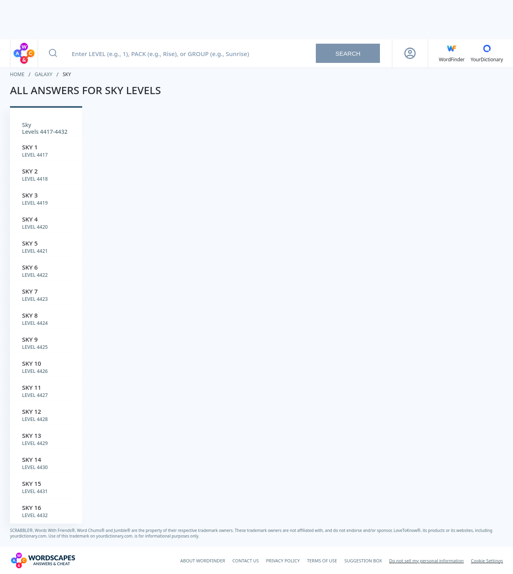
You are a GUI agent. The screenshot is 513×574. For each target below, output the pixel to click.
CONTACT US (245, 561)
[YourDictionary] (487, 53)
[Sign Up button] (410, 53)
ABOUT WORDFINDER (202, 561)
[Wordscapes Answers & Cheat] (43, 560)
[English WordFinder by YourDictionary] (452, 53)
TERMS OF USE (322, 561)
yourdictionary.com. (29, 536)
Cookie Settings (487, 561)
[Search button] (53, 53)
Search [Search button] (348, 53)
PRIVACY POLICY (283, 561)
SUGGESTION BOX (363, 561)
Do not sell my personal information (426, 561)
